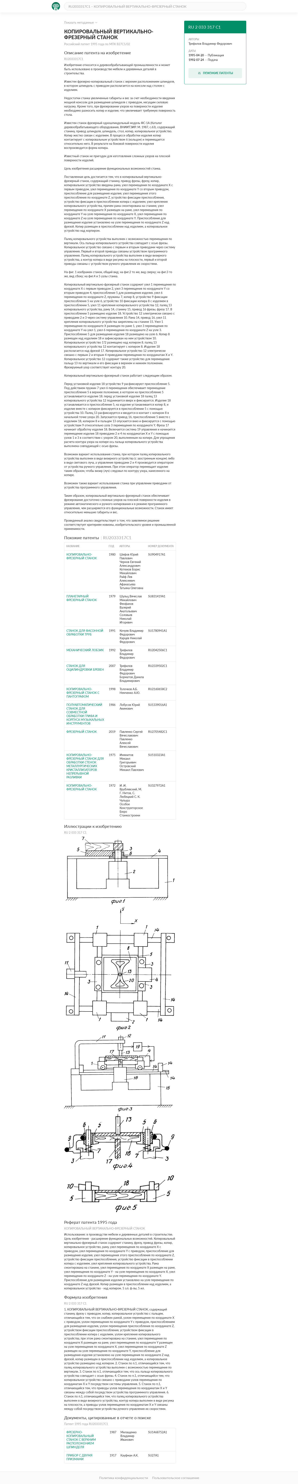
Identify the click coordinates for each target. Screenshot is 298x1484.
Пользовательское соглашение (175, 1478)
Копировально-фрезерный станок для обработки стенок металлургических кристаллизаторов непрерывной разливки (85, 766)
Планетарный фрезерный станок (81, 598)
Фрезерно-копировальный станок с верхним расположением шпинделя (81, 1439)
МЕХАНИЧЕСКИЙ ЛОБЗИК (85, 650)
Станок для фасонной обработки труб (84, 632)
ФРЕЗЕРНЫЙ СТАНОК (81, 731)
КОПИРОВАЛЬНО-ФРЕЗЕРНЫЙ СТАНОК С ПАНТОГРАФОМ (82, 692)
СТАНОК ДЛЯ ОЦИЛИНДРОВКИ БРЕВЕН (85, 667)
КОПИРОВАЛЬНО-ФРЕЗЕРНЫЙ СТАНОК (81, 787)
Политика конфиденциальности (123, 1478)
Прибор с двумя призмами (79, 1457)
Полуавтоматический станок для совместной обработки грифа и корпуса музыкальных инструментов (85, 714)
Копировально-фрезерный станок (81, 556)
